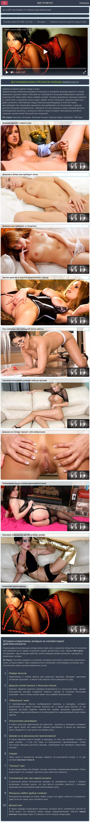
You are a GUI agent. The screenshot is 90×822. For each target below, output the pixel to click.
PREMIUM (84, 3)
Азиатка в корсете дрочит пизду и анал (68, 22)
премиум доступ (70, 82)
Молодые (41, 22)
